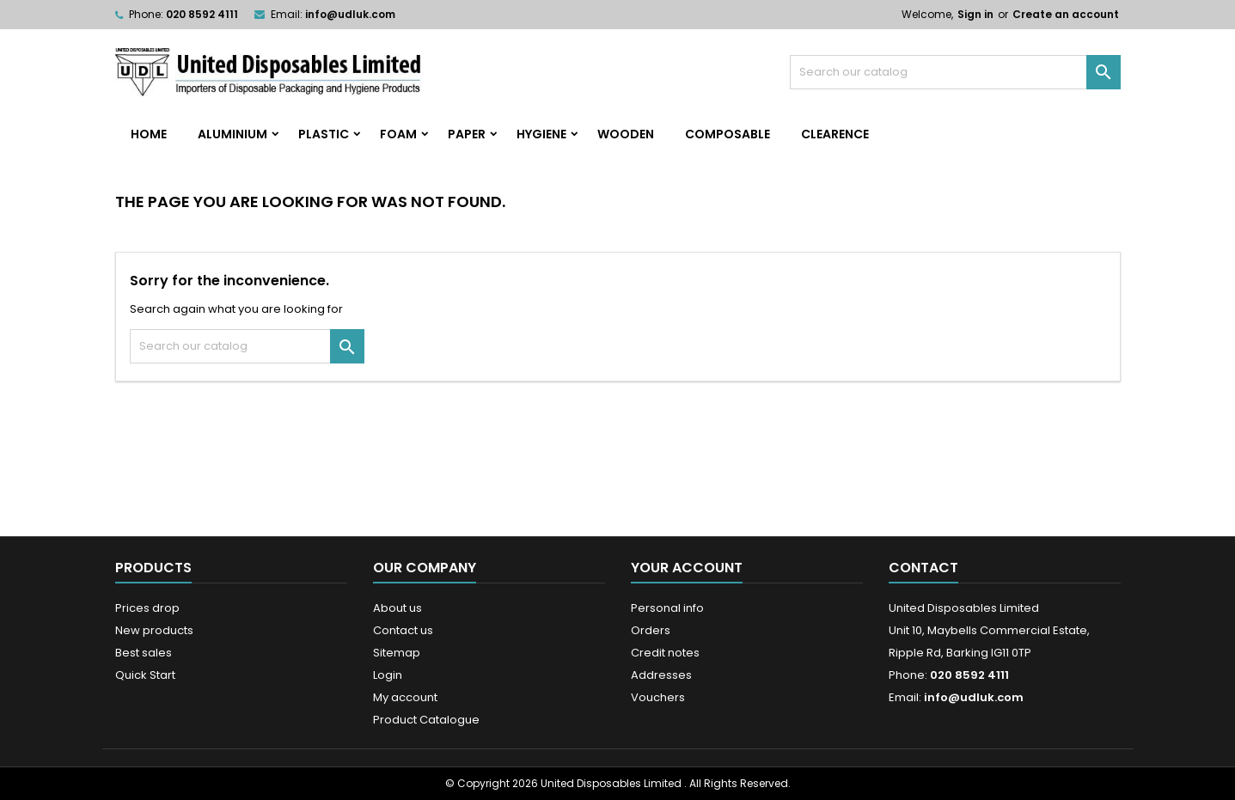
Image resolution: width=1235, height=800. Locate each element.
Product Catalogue (426, 719)
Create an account (1065, 14)
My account (405, 697)
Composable (727, 134)
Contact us (403, 630)
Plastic (323, 134)
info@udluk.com (350, 14)
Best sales (143, 652)
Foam (398, 134)
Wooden (625, 134)
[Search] (955, 72)
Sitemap (396, 652)
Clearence (835, 134)
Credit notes (665, 652)
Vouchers (658, 697)
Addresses (661, 675)
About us (397, 608)
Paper (467, 134)
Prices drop (147, 608)
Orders (650, 630)
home (149, 134)
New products (154, 630)
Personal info (667, 608)
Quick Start (145, 675)
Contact (923, 567)
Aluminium (232, 134)
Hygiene (541, 134)
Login (387, 675)
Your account (687, 567)
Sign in (975, 14)
